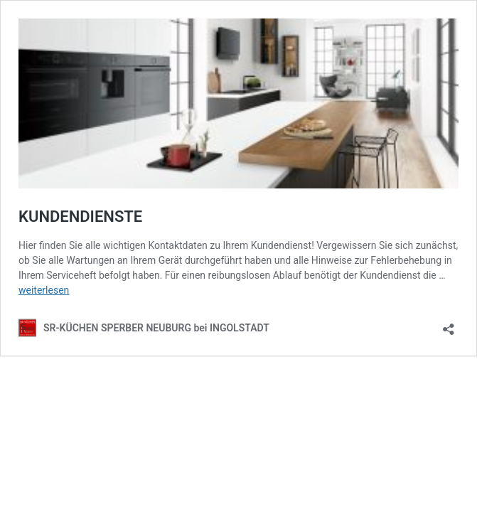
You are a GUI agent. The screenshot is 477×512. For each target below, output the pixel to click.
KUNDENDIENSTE (80, 216)
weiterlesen (43, 290)
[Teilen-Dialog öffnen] (449, 325)
